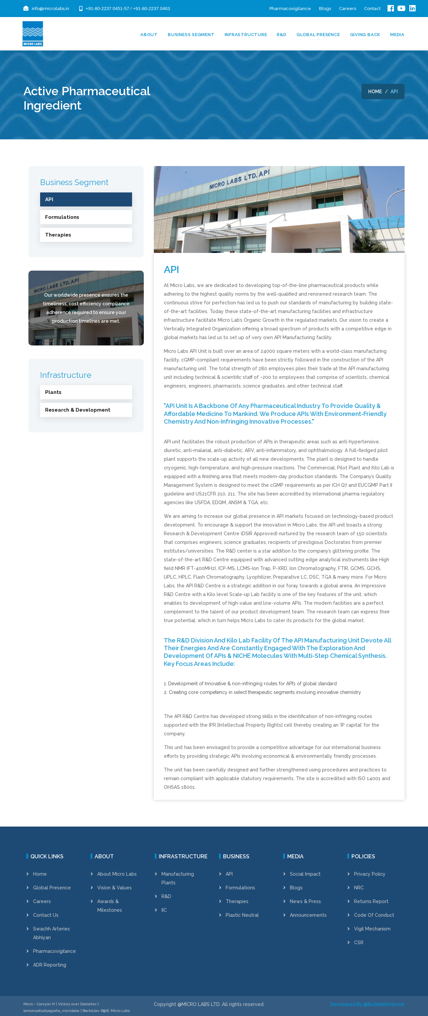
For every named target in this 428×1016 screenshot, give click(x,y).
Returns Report (371, 901)
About (149, 34)
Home (375, 91)
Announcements (308, 915)
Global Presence (318, 34)
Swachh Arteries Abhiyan (51, 933)
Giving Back (365, 34)
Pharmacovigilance (290, 8)
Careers (347, 8)
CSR (358, 942)
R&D (281, 34)
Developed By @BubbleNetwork (367, 1004)
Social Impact (305, 874)
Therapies (237, 901)
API (229, 874)
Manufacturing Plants (178, 878)
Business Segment (191, 34)
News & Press (305, 901)
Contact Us (46, 915)
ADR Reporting (49, 965)
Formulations (240, 887)
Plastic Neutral (242, 915)
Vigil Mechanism (372, 928)
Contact (372, 8)
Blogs (325, 8)
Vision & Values (114, 887)
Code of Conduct (374, 915)
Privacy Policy (370, 874)
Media (397, 34)
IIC (164, 910)
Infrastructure (246, 34)
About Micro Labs (117, 874)
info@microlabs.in (50, 8)
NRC (359, 887)
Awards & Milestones (109, 906)
